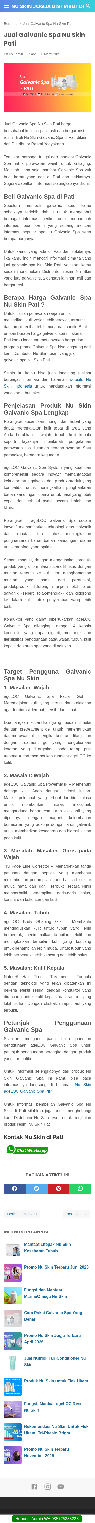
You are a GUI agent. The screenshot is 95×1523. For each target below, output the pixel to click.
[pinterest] (58, 1189)
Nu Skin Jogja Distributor (48, 6)
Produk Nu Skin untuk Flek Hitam (56, 1381)
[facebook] (15, 1189)
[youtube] (60, 1488)
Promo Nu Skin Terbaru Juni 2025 (56, 1267)
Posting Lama (76, 1214)
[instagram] (47, 1488)
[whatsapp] (80, 1189)
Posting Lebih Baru (22, 1214)
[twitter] (36, 1189)
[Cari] (88, 7)
